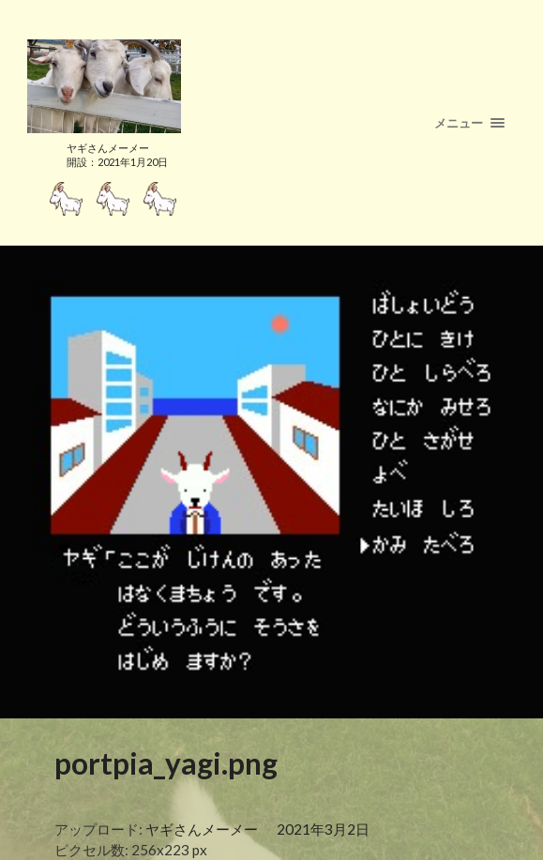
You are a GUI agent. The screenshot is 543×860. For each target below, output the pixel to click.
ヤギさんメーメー (201, 829)
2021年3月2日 (323, 829)
